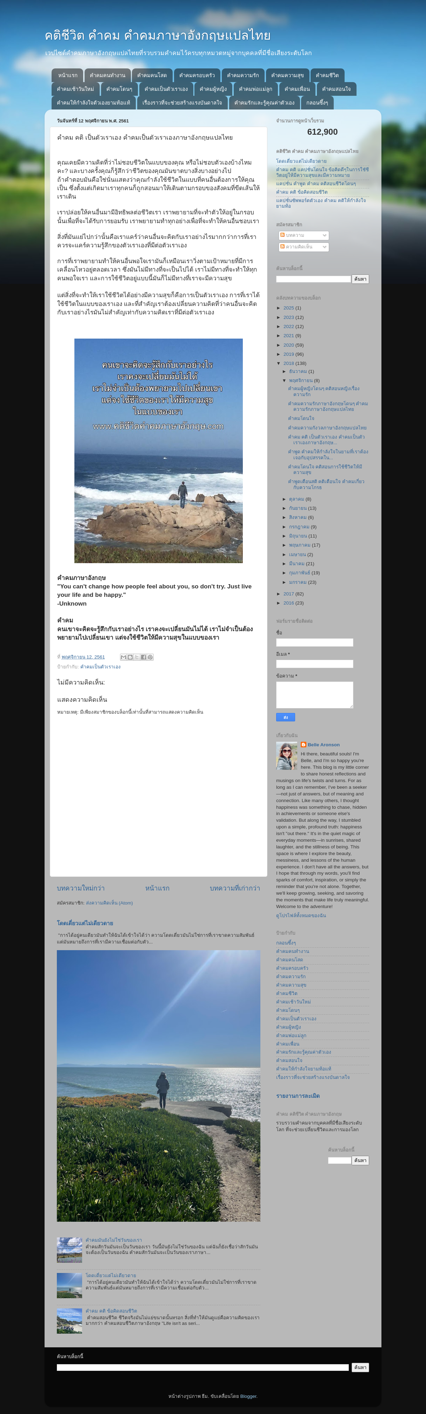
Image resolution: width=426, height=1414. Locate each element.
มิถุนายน (298, 536)
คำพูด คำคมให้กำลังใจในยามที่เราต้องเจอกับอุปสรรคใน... (328, 454)
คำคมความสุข (287, 75)
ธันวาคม (298, 371)
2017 (289, 593)
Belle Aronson (324, 744)
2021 (289, 335)
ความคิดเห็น (296, 246)
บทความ (292, 235)
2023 (289, 317)
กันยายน (298, 508)
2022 (289, 326)
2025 (289, 308)
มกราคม (298, 582)
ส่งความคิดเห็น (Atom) (109, 903)
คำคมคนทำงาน (107, 75)
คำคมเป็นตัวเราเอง (166, 89)
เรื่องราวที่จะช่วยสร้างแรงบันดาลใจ (182, 103)
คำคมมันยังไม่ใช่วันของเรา (114, 1240)
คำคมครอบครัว (197, 75)
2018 (289, 363)
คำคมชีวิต (327, 75)
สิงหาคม (298, 517)
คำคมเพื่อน (297, 89)
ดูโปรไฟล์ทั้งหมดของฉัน (301, 915)
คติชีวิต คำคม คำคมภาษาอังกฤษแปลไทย (158, 35)
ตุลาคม (297, 499)
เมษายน (298, 554)
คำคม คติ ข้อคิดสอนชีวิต (111, 1311)
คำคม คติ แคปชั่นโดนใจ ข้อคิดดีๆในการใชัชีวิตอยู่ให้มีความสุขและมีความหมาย (322, 172)
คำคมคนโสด (152, 75)
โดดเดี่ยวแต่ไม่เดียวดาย (85, 923)
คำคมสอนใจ (336, 89)
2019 (289, 354)
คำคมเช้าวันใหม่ (75, 89)
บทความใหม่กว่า (81, 888)
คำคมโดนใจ (301, 418)
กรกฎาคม (300, 526)
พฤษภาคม (300, 545)
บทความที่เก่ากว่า (235, 888)
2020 (289, 345)
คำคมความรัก (243, 75)
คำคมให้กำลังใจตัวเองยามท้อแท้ (93, 103)
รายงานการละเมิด (298, 1096)
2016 (289, 603)
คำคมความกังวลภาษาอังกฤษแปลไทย (327, 428)
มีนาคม (297, 563)
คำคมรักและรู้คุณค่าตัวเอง (264, 103)
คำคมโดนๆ (119, 89)
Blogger (248, 1396)
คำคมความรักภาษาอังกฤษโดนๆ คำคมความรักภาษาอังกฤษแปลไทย (328, 406)
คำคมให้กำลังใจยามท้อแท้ (303, 1069)
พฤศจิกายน (301, 380)
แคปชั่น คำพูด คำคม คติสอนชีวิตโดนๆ (316, 183)
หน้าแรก (68, 75)
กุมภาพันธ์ (300, 572)
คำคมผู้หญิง (213, 89)
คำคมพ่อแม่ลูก (255, 89)
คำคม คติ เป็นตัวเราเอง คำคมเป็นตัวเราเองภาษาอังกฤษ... (326, 439)
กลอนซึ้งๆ (317, 103)
